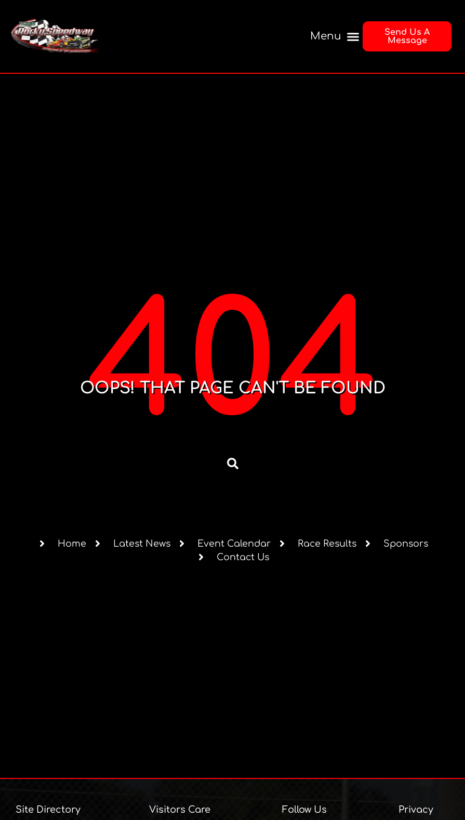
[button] (332, 36)
